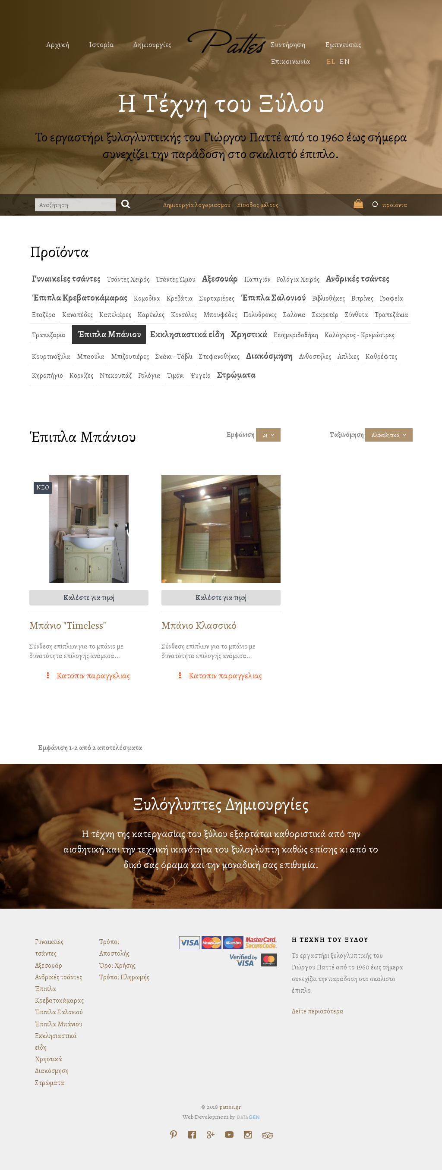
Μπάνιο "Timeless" (67, 625)
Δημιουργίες (152, 44)
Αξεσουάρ (220, 279)
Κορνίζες (81, 375)
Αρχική (57, 44)
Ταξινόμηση (347, 434)
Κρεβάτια (180, 298)
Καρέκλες (151, 315)
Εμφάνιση (241, 434)
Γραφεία (391, 298)
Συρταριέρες (216, 298)
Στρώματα (236, 375)
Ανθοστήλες (315, 356)
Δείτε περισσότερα (318, 1011)
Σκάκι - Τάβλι (174, 356)
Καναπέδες (77, 315)
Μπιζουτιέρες (130, 356)
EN (344, 61)
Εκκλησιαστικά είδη (187, 334)
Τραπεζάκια (391, 315)
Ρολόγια (149, 375)
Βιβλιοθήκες (328, 298)
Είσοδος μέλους (257, 205)
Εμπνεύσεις (343, 44)
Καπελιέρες (115, 315)
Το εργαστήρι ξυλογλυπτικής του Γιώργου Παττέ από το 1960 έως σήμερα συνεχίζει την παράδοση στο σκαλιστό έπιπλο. (221, 146)
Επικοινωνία (290, 61)
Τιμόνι (175, 375)
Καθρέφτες (381, 356)
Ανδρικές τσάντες (357, 279)
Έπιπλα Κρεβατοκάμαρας (79, 298)
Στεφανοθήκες (219, 356)
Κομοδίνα (147, 298)
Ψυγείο (200, 375)
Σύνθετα (356, 315)
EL (330, 61)
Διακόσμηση (269, 356)
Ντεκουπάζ (116, 375)
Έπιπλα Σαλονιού (273, 298)
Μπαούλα (90, 356)
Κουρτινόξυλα (51, 356)
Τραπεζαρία (49, 335)
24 (265, 435)
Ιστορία (101, 44)
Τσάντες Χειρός (128, 279)
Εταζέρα (44, 315)
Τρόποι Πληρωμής (124, 977)
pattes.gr (230, 1107)
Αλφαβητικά (386, 435)
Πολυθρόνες (260, 315)
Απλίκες (348, 356)
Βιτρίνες (362, 298)
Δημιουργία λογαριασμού (196, 205)
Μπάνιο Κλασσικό (199, 625)
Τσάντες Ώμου (176, 279)
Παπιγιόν (257, 279)
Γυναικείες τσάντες (66, 279)
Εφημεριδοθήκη (296, 335)
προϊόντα (380, 205)
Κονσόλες (184, 315)
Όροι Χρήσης (117, 965)
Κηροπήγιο (47, 375)
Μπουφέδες (220, 315)
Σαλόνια (294, 315)
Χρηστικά (249, 334)
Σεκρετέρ (325, 315)
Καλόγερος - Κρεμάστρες (360, 335)
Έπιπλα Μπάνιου (109, 334)
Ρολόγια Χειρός (298, 279)
